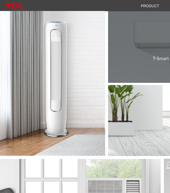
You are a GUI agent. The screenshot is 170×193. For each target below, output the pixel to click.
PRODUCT (150, 6)
